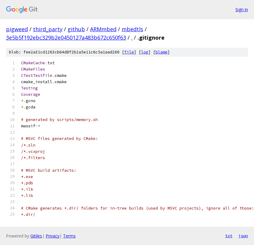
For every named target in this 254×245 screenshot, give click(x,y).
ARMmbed (103, 29)
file (129, 52)
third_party (47, 29)
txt (228, 235)
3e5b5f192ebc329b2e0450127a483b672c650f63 (66, 37)
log (144, 52)
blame (162, 52)
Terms (69, 236)
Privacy (52, 236)
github (76, 29)
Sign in (241, 9)
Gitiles (36, 236)
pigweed (17, 29)
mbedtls (132, 29)
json (243, 235)
